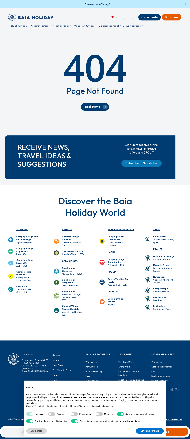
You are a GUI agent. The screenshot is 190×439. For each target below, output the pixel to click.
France (158, 249)
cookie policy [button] (147, 397)
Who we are (91, 362)
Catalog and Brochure (161, 366)
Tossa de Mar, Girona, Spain (163, 239)
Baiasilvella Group (94, 371)
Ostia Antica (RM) (116, 262)
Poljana (116, 301)
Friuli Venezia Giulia (121, 229)
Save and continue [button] (150, 431)
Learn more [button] (36, 431)
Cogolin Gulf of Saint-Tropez (163, 280)
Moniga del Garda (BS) (72, 271)
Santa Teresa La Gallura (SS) (23, 289)
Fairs (88, 376)
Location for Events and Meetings (129, 373)
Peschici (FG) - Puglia (118, 282)
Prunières (159, 299)
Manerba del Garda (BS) (71, 296)
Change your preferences (169, 419)
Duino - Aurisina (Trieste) (116, 241)
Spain (156, 229)
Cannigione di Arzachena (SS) (24, 276)
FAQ (153, 371)
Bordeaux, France (163, 258)
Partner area (92, 366)
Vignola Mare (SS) (27, 239)
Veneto (67, 229)
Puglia (112, 271)
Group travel (124, 366)
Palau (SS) (24, 251)
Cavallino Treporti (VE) (73, 253)
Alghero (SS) (24, 263)
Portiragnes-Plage (162, 307)
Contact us (156, 362)
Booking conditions (160, 376)
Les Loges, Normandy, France (163, 268)
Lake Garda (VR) (70, 282)
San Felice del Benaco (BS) (72, 310)
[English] (114, 17)
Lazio (111, 252)
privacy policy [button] (103, 394)
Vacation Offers (126, 362)
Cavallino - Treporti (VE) (71, 241)
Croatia (113, 291)
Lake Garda (70, 260)
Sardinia (22, 229)
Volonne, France (161, 290)
